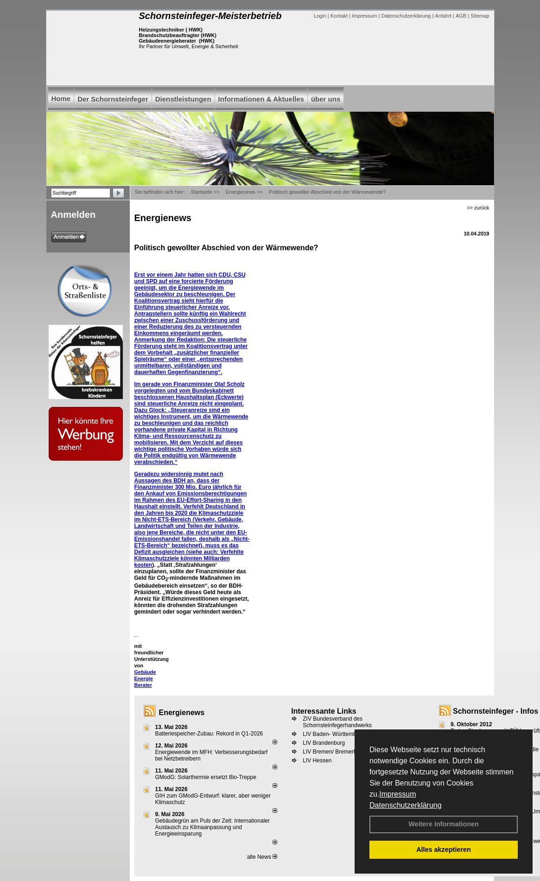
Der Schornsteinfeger (112, 99)
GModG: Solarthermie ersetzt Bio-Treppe (205, 777)
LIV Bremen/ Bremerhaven (335, 751)
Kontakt (339, 16)
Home (61, 98)
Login (320, 16)
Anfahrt (443, 16)
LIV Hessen (317, 760)
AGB (461, 16)
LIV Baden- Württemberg (333, 734)
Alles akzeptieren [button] (443, 849)
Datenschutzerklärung (405, 805)
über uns (325, 99)
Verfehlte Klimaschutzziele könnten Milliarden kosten (189, 558)
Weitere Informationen (443, 824)
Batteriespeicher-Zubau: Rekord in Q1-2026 (209, 733)
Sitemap (479, 16)
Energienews (182, 712)
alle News (262, 857)
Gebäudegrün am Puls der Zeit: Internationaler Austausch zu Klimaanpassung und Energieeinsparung (212, 827)
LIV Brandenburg (324, 743)
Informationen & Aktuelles (261, 99)
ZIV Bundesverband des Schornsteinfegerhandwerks (337, 722)
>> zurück (478, 207)
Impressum (397, 794)
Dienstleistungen (183, 99)
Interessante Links (323, 711)
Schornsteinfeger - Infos (495, 711)
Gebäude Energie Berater (145, 678)
